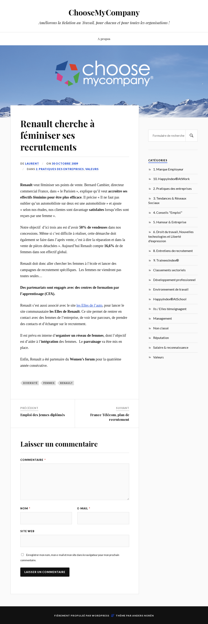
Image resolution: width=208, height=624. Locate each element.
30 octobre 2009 (65, 163)
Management (162, 318)
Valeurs (92, 169)
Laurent (32, 163)
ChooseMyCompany (104, 12)
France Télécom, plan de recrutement (109, 416)
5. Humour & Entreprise (169, 222)
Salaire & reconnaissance (170, 347)
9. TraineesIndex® (166, 260)
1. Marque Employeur (168, 169)
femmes (48, 383)
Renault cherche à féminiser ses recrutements (57, 135)
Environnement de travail (170, 289)
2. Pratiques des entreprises (60, 169)
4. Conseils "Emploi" (167, 212)
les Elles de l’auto (89, 305)
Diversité (30, 383)
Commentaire (33, 459)
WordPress (100, 615)
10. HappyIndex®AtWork (171, 179)
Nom (25, 508)
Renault (66, 383)
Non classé (161, 328)
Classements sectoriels (169, 270)
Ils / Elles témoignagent (169, 309)
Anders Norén (143, 615)
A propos (104, 39)
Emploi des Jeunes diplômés (42, 414)
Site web (27, 531)
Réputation (161, 338)
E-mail (83, 508)
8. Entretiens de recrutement (173, 251)
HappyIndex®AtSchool (169, 299)
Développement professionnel (174, 280)
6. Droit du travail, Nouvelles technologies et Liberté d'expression (171, 236)
